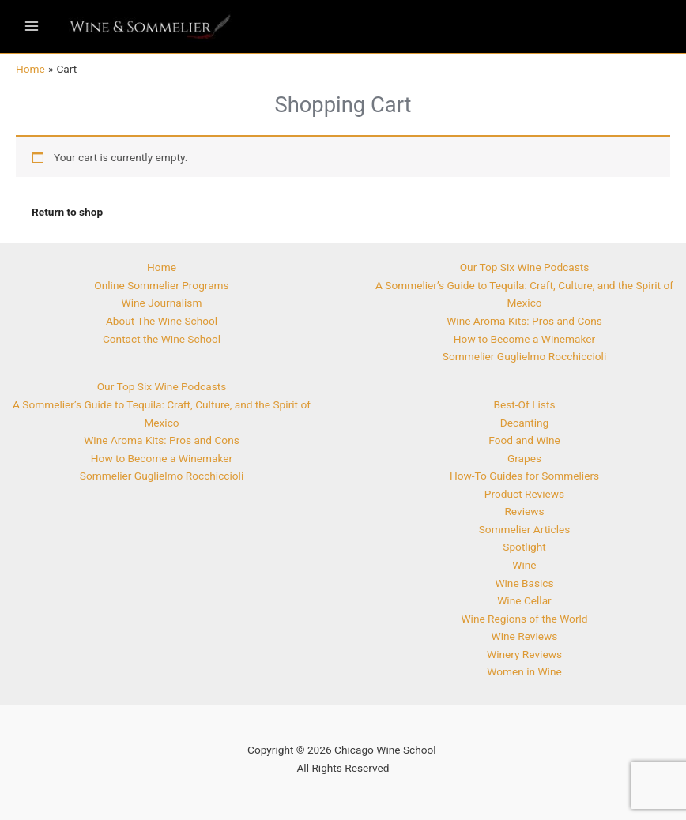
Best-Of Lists (525, 404)
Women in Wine (524, 671)
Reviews (524, 511)
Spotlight (524, 546)
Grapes (524, 458)
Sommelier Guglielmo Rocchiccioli (161, 475)
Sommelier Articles (525, 529)
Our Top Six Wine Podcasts (162, 386)
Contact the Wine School (161, 339)
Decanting (524, 422)
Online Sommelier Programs (161, 285)
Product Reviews (524, 493)
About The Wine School (161, 320)
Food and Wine (524, 440)
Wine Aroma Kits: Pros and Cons (161, 440)
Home (161, 267)
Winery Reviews (524, 654)
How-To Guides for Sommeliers (524, 475)
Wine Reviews (525, 636)
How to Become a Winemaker (161, 458)
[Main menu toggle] (31, 26)
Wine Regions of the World (524, 618)
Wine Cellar (524, 600)
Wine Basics (524, 583)
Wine (524, 565)
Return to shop (67, 211)
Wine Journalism (162, 302)
